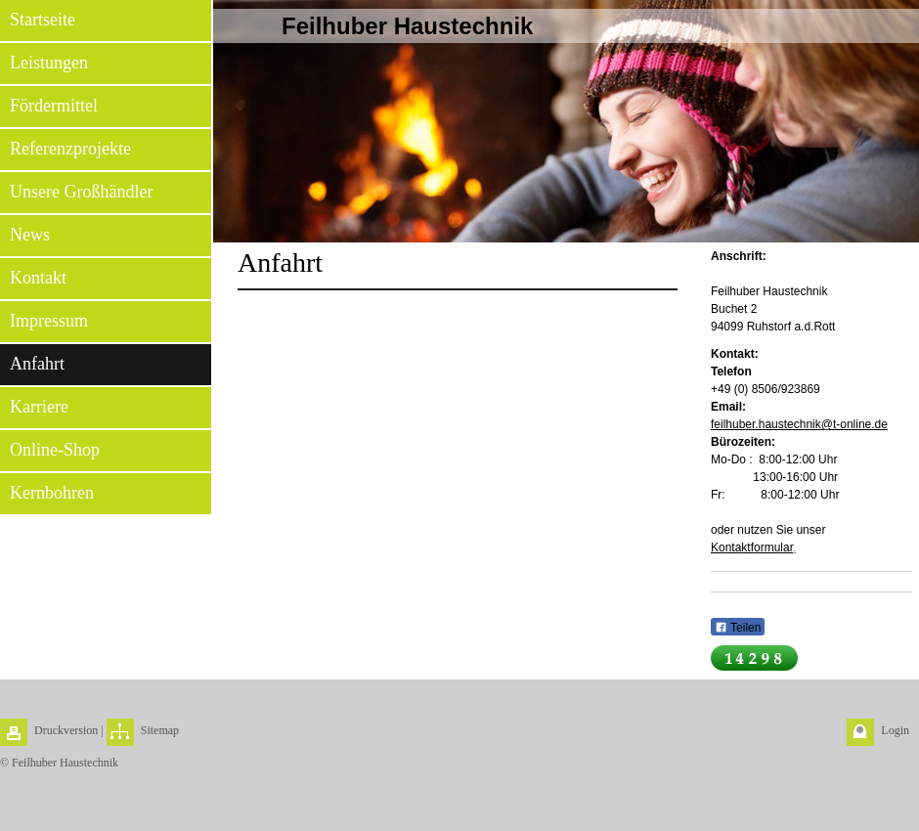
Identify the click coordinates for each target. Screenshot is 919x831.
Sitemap (160, 730)
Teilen (738, 627)
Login (895, 730)
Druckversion (66, 730)
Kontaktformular (752, 547)
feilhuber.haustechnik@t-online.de (799, 424)
